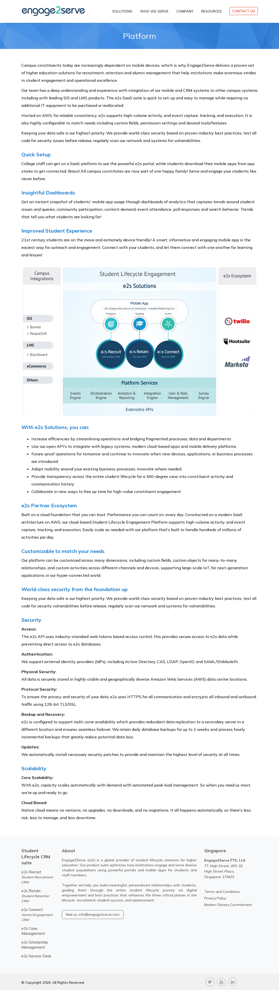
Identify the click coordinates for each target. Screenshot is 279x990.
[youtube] (221, 981)
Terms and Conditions (222, 892)
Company (184, 11)
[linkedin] (232, 981)
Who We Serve (154, 11)
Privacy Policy (215, 898)
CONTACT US (243, 11)
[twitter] (210, 981)
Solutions (122, 11)
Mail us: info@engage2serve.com (92, 914)
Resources (211, 11)
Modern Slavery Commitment (228, 905)
